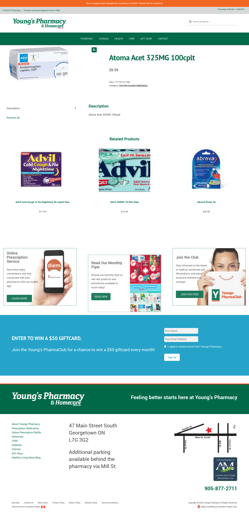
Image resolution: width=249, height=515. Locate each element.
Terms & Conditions (110, 502)
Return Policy (74, 502)
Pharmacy (87, 38)
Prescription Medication (25, 428)
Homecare (17, 436)
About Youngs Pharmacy (26, 424)
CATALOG (104, 38)
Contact (163, 38)
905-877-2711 (221, 488)
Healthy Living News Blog (26, 457)
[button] (94, 49)
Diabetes (17, 445)
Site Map (15, 502)
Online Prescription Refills (26, 432)
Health (118, 38)
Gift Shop (146, 38)
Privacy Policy (58, 502)
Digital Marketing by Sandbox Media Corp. (217, 506)
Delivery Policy (91, 502)
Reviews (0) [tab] (13, 117)
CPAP (132, 38)
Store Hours (43, 502)
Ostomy (16, 449)
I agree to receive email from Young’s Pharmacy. (195, 346)
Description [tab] (13, 108)
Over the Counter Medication (133, 85)
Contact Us (28, 502)
